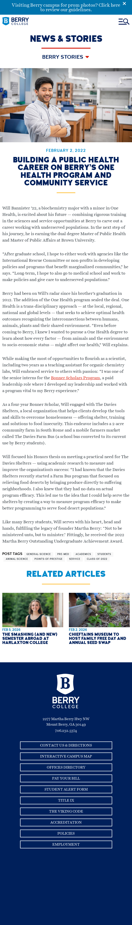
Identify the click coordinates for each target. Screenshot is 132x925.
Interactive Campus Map (66, 756)
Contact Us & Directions (66, 745)
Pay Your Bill (66, 778)
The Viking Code (66, 811)
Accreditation (66, 822)
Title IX (66, 800)
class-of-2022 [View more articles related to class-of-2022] (97, 559)
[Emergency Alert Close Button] (127, 3)
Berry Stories (63, 57)
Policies (66, 833)
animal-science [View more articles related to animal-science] (17, 559)
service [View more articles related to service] (74, 559)
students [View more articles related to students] (104, 554)
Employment (66, 844)
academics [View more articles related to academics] (83, 554)
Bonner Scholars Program (75, 378)
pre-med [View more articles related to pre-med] (63, 554)
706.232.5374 (66, 731)
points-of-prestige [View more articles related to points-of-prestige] (49, 559)
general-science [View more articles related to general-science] (38, 554)
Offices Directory (66, 767)
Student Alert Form (66, 789)
